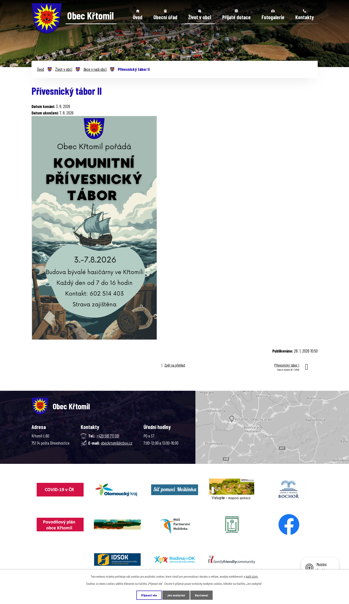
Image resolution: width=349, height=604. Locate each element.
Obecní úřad (165, 17)
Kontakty (304, 17)
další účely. (252, 576)
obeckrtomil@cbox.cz (116, 443)
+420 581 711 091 (107, 435)
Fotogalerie (273, 17)
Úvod (137, 17)
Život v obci (199, 17)
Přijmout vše (149, 595)
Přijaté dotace (236, 17)
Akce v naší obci (95, 69)
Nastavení (201, 595)
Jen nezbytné (176, 595)
